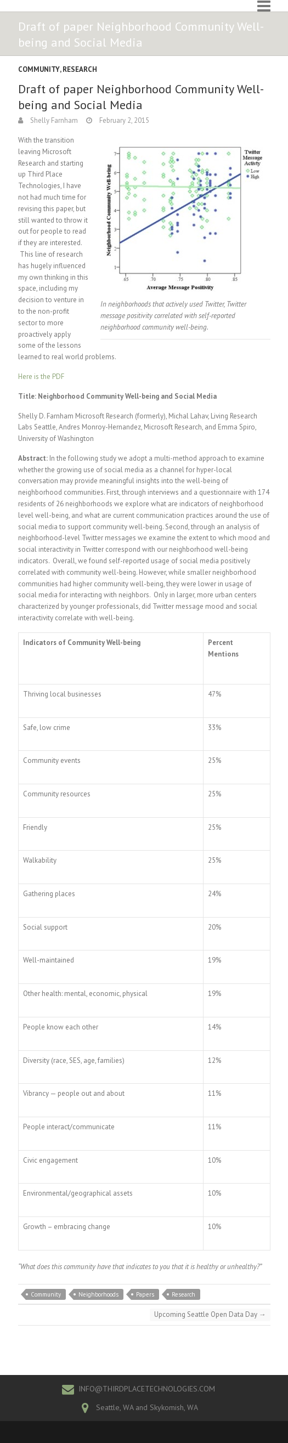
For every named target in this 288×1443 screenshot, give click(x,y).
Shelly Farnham (53, 120)
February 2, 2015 (123, 120)
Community (39, 69)
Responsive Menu (263, 6)
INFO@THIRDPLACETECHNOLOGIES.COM (146, 1389)
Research (80, 69)
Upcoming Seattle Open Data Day (210, 1314)
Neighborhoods (98, 1294)
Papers (145, 1294)
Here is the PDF (41, 376)
